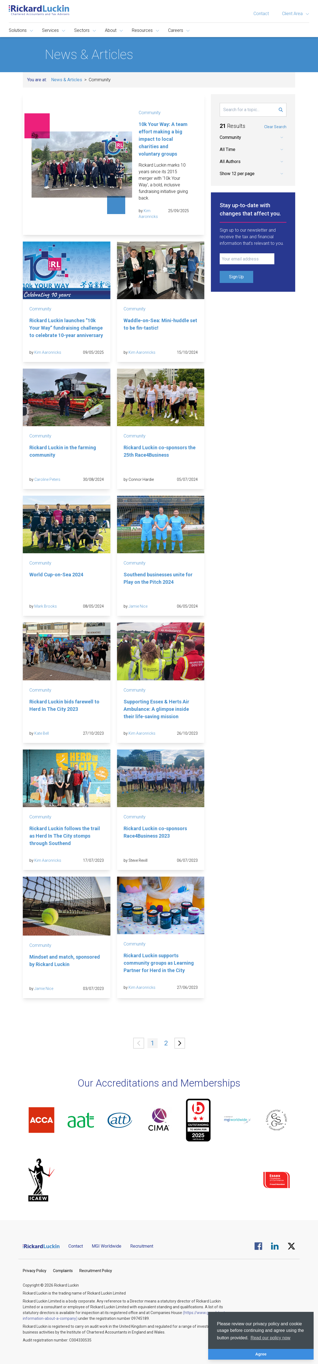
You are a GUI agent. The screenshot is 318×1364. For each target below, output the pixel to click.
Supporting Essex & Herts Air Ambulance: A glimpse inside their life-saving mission (156, 709)
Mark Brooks (45, 606)
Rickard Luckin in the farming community (62, 451)
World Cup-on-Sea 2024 (56, 574)
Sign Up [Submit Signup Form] (236, 276)
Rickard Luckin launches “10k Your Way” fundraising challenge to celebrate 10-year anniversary (66, 328)
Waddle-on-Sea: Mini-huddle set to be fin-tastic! (160, 324)
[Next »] (179, 1043)
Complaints (63, 1270)
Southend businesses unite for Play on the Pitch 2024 (158, 578)
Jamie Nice (138, 606)
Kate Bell (41, 733)
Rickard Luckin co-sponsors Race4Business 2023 (155, 832)
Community (150, 112)
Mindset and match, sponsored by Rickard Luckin (64, 960)
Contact (261, 13)
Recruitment (141, 1246)
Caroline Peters (47, 479)
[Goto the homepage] (39, 10)
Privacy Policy (34, 1270)
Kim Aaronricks (47, 352)
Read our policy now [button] (270, 1337)
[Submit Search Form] (281, 109)
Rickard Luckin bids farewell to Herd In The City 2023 (64, 705)
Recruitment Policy (95, 1270)
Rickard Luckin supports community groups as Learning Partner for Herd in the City (159, 963)
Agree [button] (261, 1354)
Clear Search (275, 127)
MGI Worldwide (106, 1246)
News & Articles (66, 79)
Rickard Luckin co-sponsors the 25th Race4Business (160, 451)
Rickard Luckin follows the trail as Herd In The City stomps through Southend (64, 836)
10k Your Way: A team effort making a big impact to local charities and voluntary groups (163, 139)
